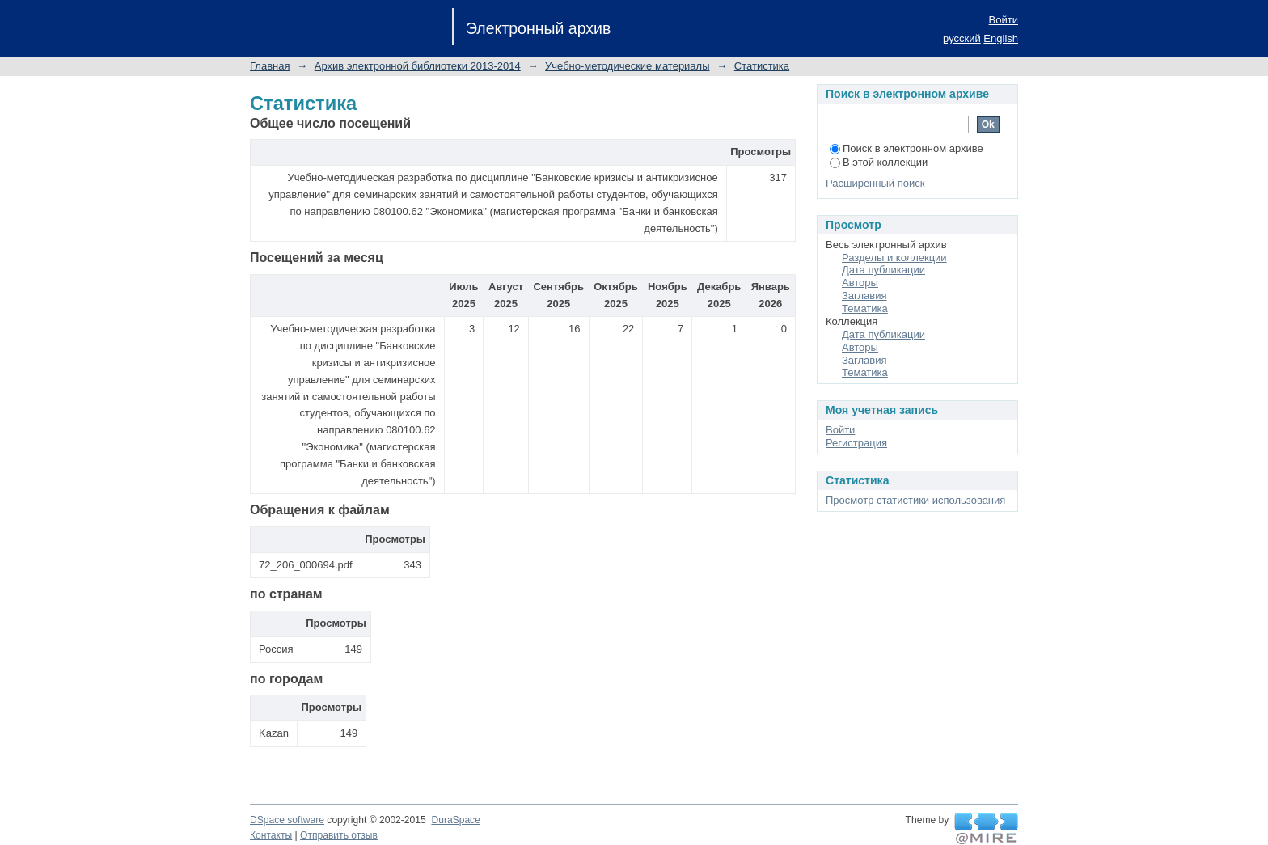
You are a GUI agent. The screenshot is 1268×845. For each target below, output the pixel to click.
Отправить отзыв (339, 835)
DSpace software (287, 820)
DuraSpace (455, 820)
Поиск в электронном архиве (906, 148)
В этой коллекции (879, 162)
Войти (1003, 20)
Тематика (865, 308)
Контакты (271, 835)
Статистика (761, 66)
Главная (270, 66)
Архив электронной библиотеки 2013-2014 (418, 66)
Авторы (860, 283)
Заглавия (864, 295)
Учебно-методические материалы (627, 66)
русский (962, 38)
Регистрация (856, 443)
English (1000, 38)
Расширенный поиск (875, 183)
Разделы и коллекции (894, 257)
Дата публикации (883, 270)
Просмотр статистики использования (915, 500)
